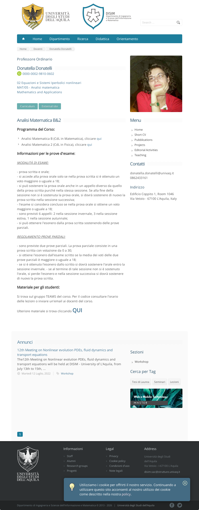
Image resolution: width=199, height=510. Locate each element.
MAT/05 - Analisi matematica (38, 87)
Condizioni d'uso (119, 466)
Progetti (72, 471)
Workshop (67, 373)
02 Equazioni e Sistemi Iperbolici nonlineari (49, 83)
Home (37, 39)
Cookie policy (117, 461)
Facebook (171, 505)
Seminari (159, 382)
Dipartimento (59, 39)
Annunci (24, 342)
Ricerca (82, 39)
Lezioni (174, 382)
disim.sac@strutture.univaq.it (162, 472)
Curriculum (27, 106)
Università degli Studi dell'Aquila (135, 505)
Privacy (113, 456)
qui (99, 138)
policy (126, 494)
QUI (77, 310)
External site (50, 106)
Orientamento (127, 39)
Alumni (71, 461)
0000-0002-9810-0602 (38, 74)
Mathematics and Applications (39, 92)
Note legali (116, 471)
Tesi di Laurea (140, 382)
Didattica (102, 39)
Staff (70, 456)
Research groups (77, 466)
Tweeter (179, 505)
